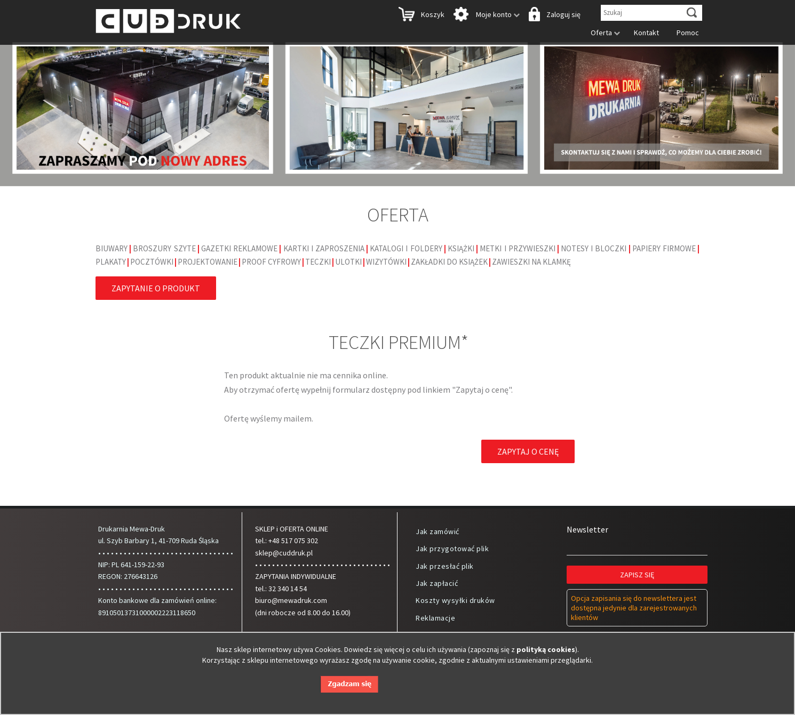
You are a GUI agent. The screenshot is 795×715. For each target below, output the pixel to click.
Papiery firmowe (664, 248)
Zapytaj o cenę (528, 451)
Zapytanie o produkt (156, 288)
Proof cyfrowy (271, 262)
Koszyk (420, 15)
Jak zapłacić (437, 583)
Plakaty (111, 262)
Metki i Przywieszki (517, 248)
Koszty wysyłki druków (455, 600)
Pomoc (685, 32)
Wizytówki (386, 262)
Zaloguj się (554, 15)
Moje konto (485, 15)
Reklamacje (435, 618)
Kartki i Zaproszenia (323, 248)
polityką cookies (545, 649)
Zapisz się (637, 575)
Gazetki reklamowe (239, 248)
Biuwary (112, 248)
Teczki (318, 262)
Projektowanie (207, 262)
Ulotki (348, 262)
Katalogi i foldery (406, 248)
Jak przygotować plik (452, 548)
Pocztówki (151, 262)
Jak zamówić (437, 531)
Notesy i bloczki (593, 248)
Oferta (602, 32)
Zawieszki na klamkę (531, 262)
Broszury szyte (164, 248)
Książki (461, 248)
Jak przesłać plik (445, 566)
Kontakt (644, 32)
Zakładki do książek (449, 262)
